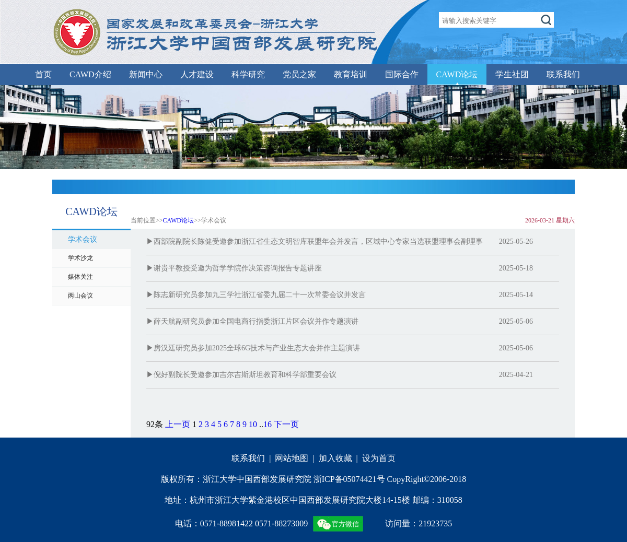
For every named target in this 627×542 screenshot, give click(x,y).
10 (253, 424)
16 (267, 424)
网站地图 (291, 458)
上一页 (177, 424)
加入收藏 (335, 458)
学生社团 (512, 74)
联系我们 (563, 74)
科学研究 (248, 74)
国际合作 (402, 74)
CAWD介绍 (90, 74)
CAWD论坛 (457, 74)
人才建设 (197, 74)
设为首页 (379, 458)
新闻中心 (145, 74)
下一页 (286, 424)
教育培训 (350, 74)
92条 (154, 424)
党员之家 (299, 74)
